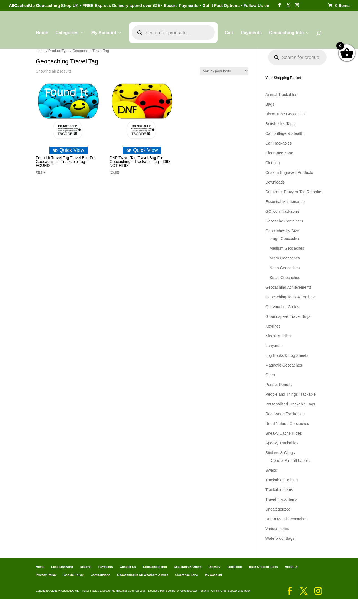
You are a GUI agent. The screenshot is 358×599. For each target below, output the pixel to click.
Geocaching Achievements (288, 287)
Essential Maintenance (285, 201)
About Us (291, 566)
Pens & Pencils (278, 384)
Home (42, 33)
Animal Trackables (281, 94)
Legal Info (235, 566)
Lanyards (273, 345)
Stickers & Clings (280, 453)
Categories (66, 33)
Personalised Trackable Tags (290, 404)
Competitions (100, 574)
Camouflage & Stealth (284, 133)
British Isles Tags (280, 124)
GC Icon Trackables (282, 211)
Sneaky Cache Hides (283, 433)
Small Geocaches (285, 277)
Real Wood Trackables (285, 414)
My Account (103, 33)
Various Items (277, 528)
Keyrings (272, 326)
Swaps (271, 470)
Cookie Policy (73, 574)
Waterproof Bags (280, 538)
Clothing (272, 162)
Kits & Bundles (278, 336)
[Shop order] (224, 71)
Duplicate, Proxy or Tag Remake (293, 192)
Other (270, 375)
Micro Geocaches (285, 258)
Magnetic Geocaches (283, 365)
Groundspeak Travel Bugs (287, 316)
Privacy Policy (46, 574)
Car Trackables (278, 143)
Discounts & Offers (188, 566)
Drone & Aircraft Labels (290, 460)
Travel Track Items (281, 499)
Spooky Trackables (281, 443)
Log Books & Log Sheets (286, 355)
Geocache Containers (284, 221)
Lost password (62, 566)
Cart (229, 33)
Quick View (68, 150)
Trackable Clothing (281, 480)
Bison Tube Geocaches (285, 114)
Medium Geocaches (287, 248)
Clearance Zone (279, 153)
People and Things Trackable (290, 394)
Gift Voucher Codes (282, 307)
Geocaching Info (286, 33)
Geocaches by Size (282, 231)
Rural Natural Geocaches (287, 423)
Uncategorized (277, 509)
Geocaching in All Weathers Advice (142, 574)
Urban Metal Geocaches (286, 519)
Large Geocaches (285, 238)
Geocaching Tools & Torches (290, 297)
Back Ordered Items (263, 566)
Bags (269, 104)
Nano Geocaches (285, 268)
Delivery (215, 566)
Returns (86, 566)
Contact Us (128, 566)
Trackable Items (279, 489)
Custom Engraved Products (289, 172)
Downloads (275, 182)
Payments (251, 33)
